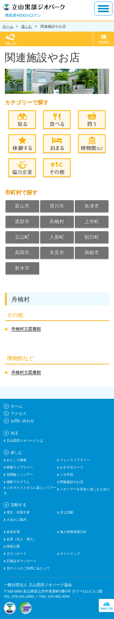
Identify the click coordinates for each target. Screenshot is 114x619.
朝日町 (92, 237)
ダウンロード (15, 553)
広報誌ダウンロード (20, 561)
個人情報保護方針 (73, 532)
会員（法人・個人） (20, 539)
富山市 (22, 206)
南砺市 (92, 252)
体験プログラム (17, 482)
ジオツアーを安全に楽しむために (84, 489)
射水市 (22, 268)
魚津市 (92, 206)
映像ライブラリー (19, 467)
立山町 (22, 237)
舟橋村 (57, 221)
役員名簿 (12, 532)
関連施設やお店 (53, 26)
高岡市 (22, 252)
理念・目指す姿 (17, 512)
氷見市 (57, 252)
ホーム (7, 26)
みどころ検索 (15, 460)
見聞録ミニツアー (19, 474)
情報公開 (12, 546)
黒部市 (22, 221)
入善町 (57, 237)
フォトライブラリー (74, 460)
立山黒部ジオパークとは (24, 440)
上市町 (92, 221)
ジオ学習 (66, 474)
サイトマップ (69, 553)
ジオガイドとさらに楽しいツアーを (30, 490)
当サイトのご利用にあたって (27, 568)
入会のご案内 (15, 519)
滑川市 (57, 206)
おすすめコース (71, 467)
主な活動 (66, 512)
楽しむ (26, 26)
